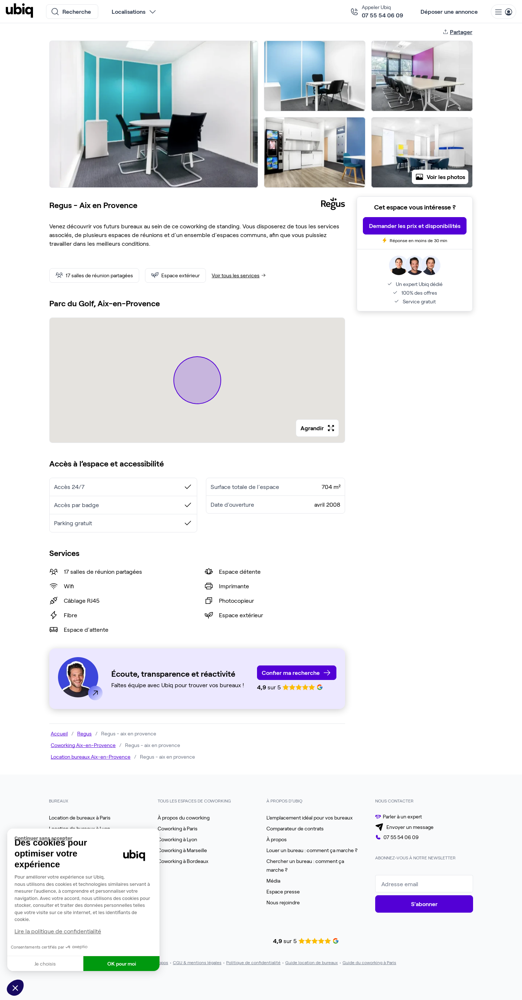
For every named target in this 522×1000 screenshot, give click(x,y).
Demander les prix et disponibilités (414, 225)
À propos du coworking (184, 817)
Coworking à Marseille (182, 850)
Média (273, 880)
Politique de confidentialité (253, 962)
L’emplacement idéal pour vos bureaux (309, 817)
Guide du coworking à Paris (369, 962)
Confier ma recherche (291, 672)
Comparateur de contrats (295, 828)
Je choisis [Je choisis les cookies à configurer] (45, 963)
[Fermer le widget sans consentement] (87, 838)
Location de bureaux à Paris (80, 817)
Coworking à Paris (178, 828)
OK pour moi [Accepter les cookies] (121, 963)
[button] (15, 987)
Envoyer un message (410, 827)
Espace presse (283, 891)
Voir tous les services (239, 275)
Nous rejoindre (283, 902)
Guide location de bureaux (311, 962)
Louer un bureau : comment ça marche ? (311, 850)
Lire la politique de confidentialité (57, 931)
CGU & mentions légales (197, 962)
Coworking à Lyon (177, 839)
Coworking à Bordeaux (183, 861)
